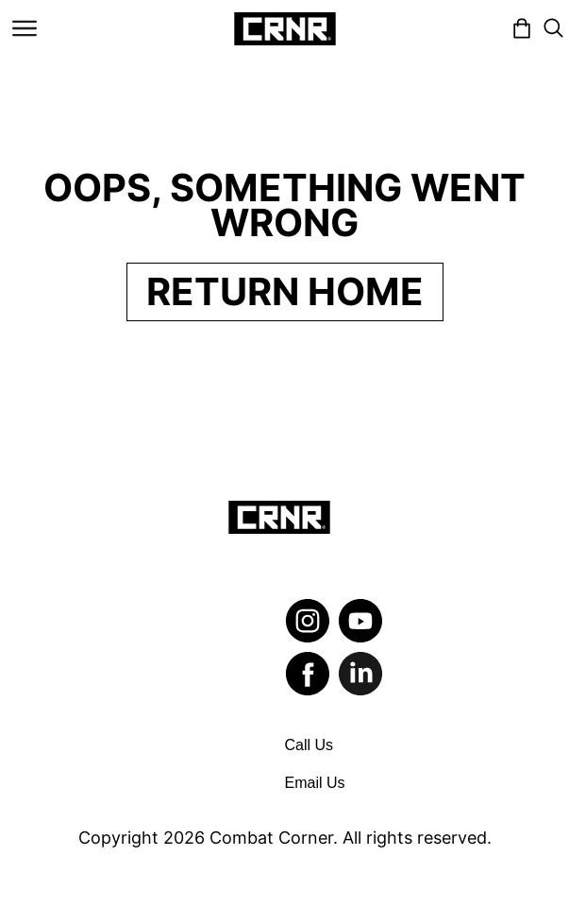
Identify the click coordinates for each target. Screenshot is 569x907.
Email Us (315, 783)
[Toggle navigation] (24, 28)
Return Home (285, 291)
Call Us (309, 745)
